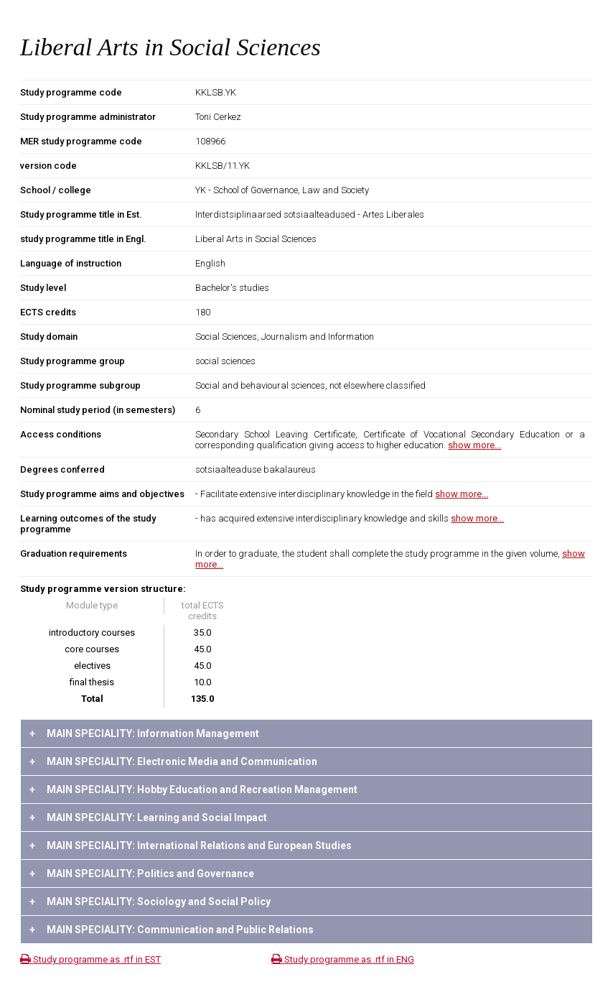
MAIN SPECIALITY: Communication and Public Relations (171, 929)
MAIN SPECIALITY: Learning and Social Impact (148, 817)
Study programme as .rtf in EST (90, 959)
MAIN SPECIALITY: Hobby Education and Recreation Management (193, 789)
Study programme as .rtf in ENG (342, 959)
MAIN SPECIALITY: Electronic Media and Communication (173, 761)
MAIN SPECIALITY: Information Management (144, 733)
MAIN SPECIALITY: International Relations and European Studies (190, 845)
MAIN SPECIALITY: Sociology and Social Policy (150, 901)
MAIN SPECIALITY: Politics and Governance (141, 873)
